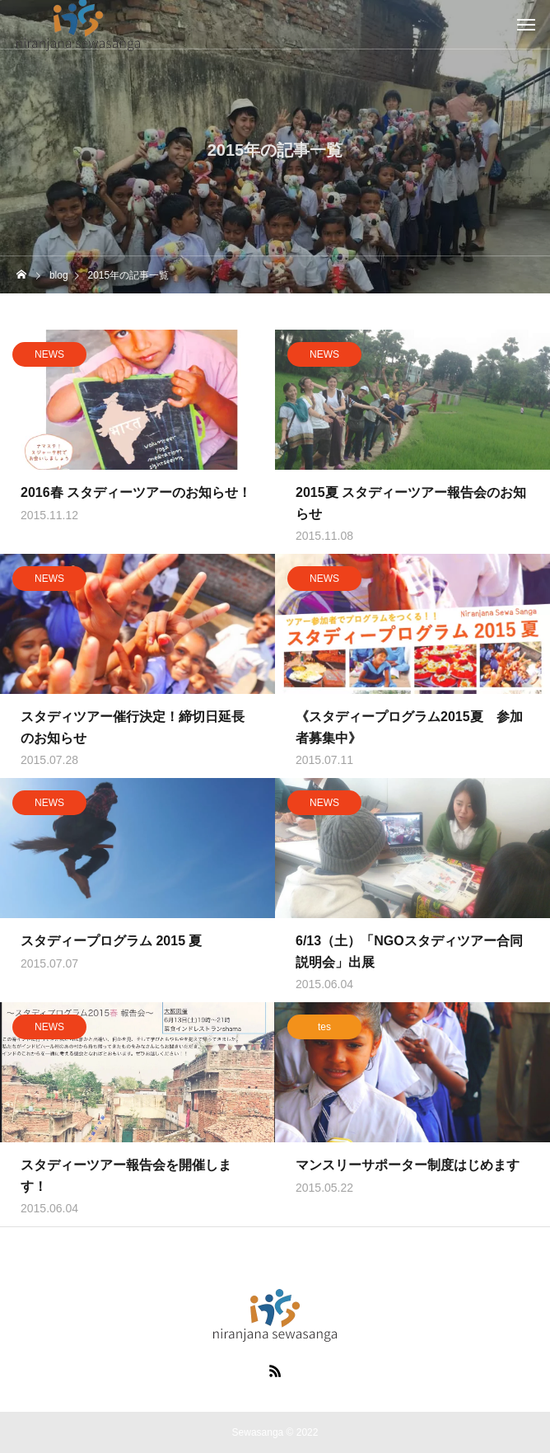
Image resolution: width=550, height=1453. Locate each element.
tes (324, 1030)
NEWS (49, 357)
